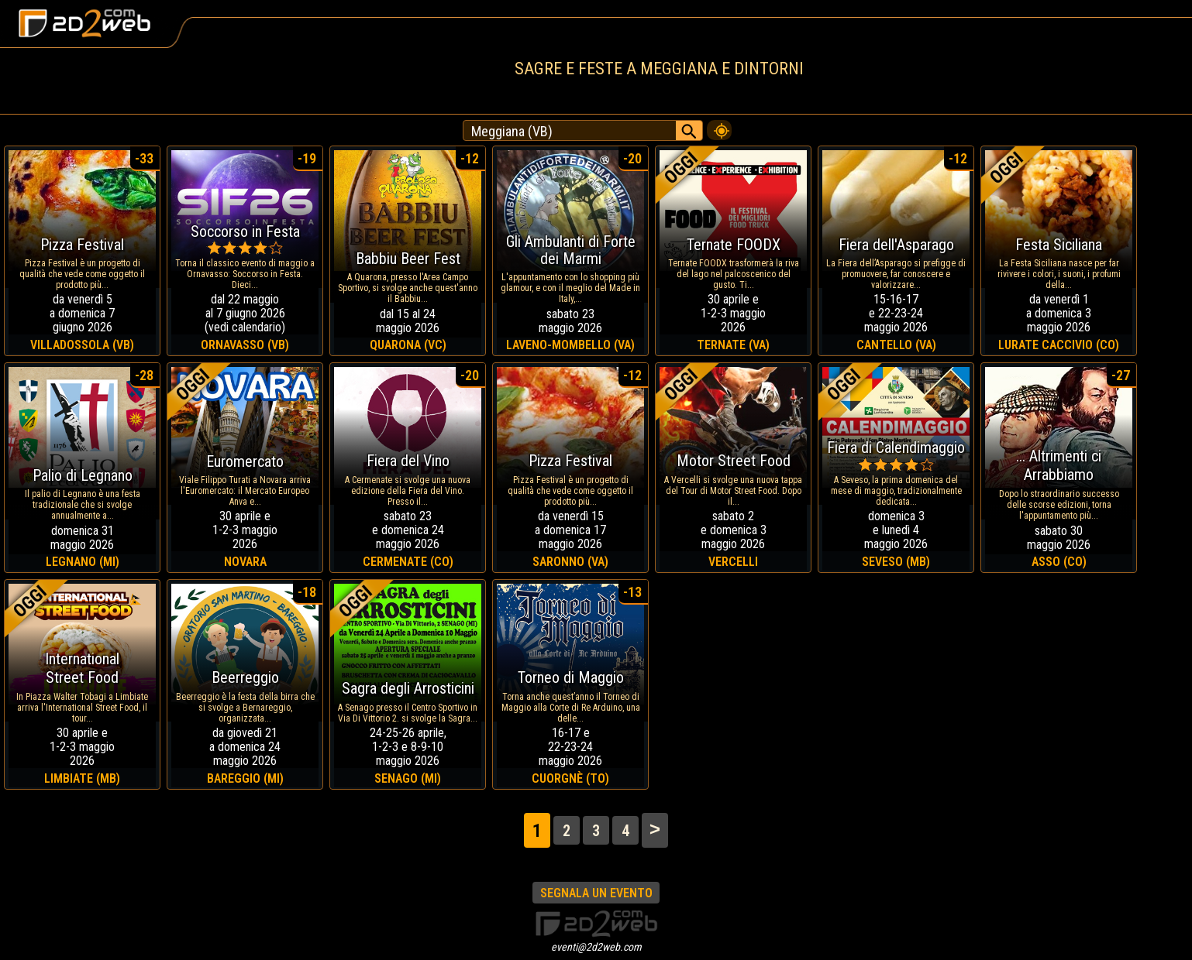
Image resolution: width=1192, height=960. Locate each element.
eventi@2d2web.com (596, 947)
